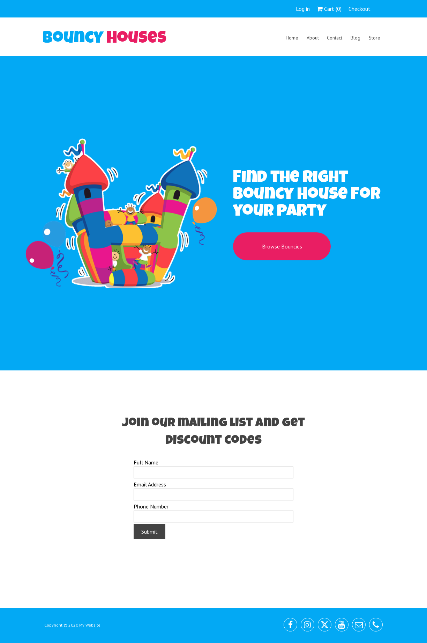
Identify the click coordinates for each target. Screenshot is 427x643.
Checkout (359, 8)
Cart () (329, 8)
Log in (303, 8)
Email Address (150, 484)
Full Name (146, 462)
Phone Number (151, 506)
